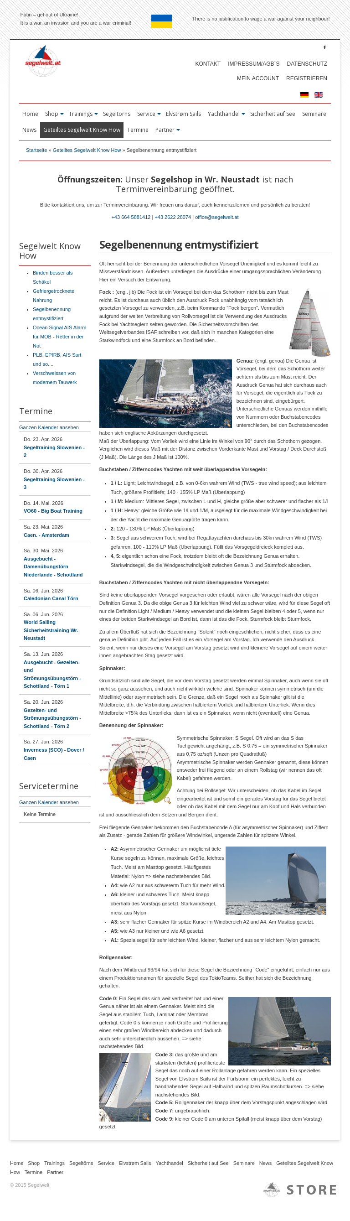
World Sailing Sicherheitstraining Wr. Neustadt (51, 630)
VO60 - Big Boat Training (53, 511)
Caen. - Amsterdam (46, 535)
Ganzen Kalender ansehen (49, 427)
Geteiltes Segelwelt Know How (87, 150)
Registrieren (306, 78)
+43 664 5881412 (130, 217)
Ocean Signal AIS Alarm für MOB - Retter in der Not (59, 336)
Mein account (258, 78)
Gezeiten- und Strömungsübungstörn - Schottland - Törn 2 (52, 718)
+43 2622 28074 (172, 217)
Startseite (36, 150)
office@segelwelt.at (216, 217)
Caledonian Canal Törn (51, 598)
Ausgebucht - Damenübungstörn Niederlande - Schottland (53, 566)
